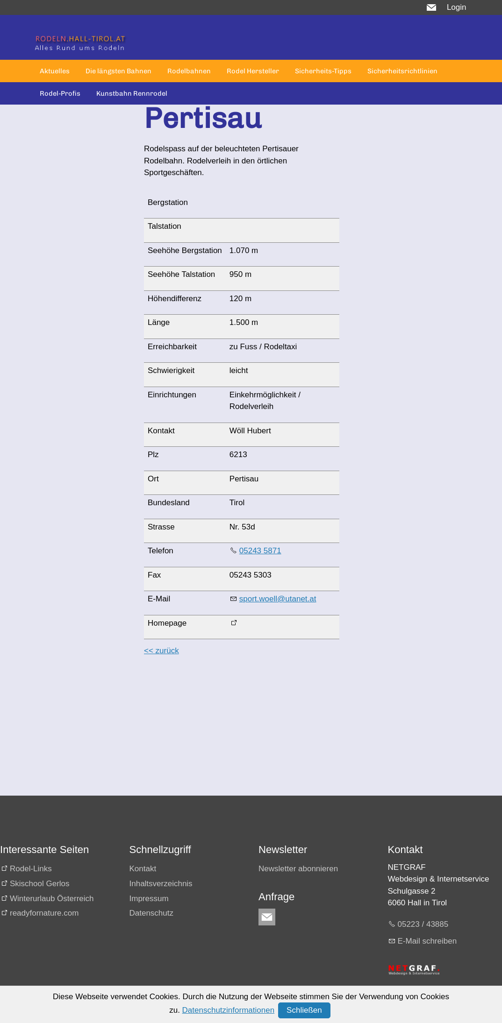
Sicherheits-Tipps (323, 71)
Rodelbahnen (189, 71)
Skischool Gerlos (40, 883)
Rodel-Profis (60, 93)
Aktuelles (55, 71)
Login (456, 7)
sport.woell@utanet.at (277, 598)
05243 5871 (260, 550)
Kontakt (143, 868)
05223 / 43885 (423, 924)
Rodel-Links (31, 868)
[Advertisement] (238, 730)
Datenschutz (151, 913)
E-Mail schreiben (427, 941)
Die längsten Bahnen (118, 71)
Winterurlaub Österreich (52, 898)
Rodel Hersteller (253, 71)
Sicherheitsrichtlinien (402, 71)
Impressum (149, 898)
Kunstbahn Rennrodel (131, 93)
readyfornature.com (44, 913)
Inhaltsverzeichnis (161, 883)
